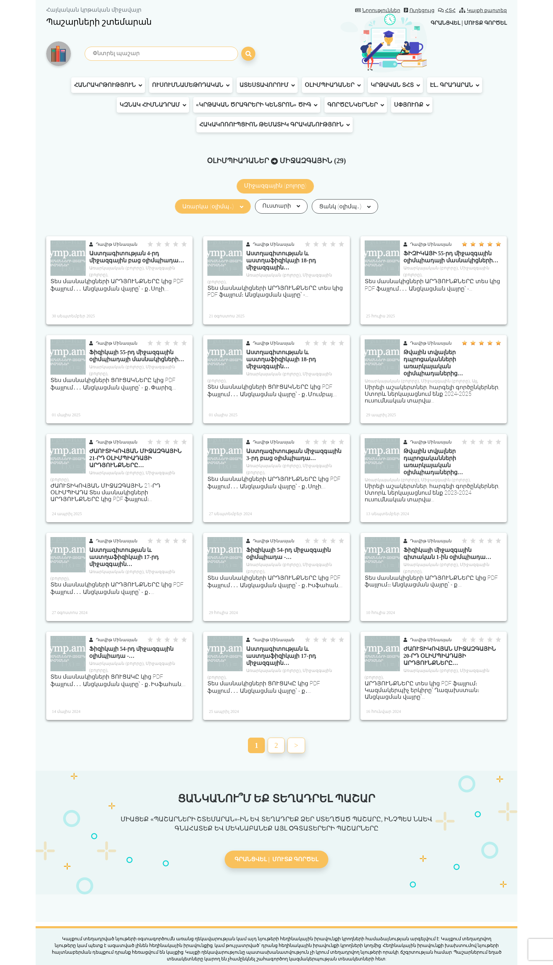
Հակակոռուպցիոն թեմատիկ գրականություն (274, 124)
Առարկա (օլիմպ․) (212, 206)
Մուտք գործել (484, 23)
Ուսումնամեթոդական (191, 85)
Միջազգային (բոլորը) (275, 185)
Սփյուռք (412, 105)
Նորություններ (377, 10)
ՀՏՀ (447, 10)
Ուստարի (281, 205)
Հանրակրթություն (108, 85)
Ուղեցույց (419, 10)
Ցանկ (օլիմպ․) (345, 206)
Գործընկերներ (355, 105)
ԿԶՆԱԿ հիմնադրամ (153, 105)
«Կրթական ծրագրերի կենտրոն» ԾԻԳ (256, 105)
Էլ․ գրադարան (454, 85)
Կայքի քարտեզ (483, 10)
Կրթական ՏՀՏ (395, 85)
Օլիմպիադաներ (333, 85)
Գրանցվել (440, 23)
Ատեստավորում (267, 85)
